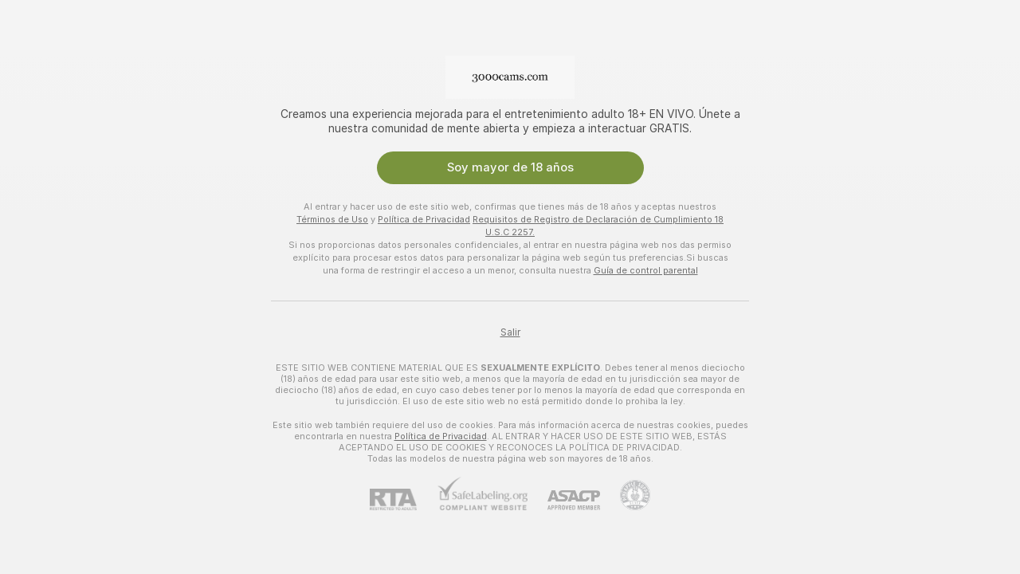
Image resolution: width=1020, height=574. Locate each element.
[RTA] (403, 499)
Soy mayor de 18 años (510, 167)
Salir (510, 332)
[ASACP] (564, 500)
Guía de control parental (646, 270)
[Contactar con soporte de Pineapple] (625, 495)
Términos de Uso (332, 219)
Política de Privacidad (424, 219)
